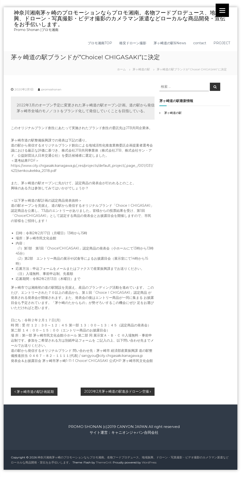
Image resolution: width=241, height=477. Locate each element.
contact (199, 43)
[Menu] (222, 10)
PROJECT (221, 43)
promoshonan (51, 89)
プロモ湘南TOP (100, 43)
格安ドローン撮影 (132, 43)
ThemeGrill (103, 462)
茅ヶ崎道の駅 (141, 69)
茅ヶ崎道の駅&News (170, 43)
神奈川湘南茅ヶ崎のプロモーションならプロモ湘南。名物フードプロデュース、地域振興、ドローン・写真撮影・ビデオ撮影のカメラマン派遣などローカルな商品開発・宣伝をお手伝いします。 (120, 18)
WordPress (149, 462)
